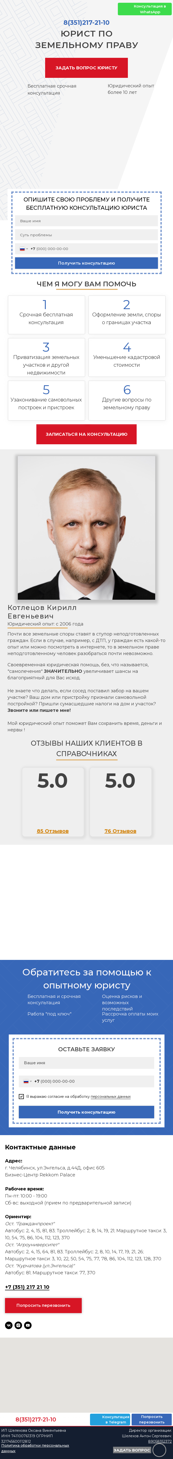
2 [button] (126, 304)
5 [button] (46, 389)
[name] (86, 220)
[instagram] (18, 1325)
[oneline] (86, 234)
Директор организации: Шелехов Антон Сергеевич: (147, 1436)
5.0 (52, 780)
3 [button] (46, 347)
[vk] (9, 1325)
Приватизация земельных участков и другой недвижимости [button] (46, 365)
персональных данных (111, 1096)
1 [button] (45, 304)
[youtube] (28, 1325)
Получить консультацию (86, 263)
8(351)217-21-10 (86, 22)
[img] (124, 9)
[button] (86, 68)
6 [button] (127, 389)
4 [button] (127, 347)
